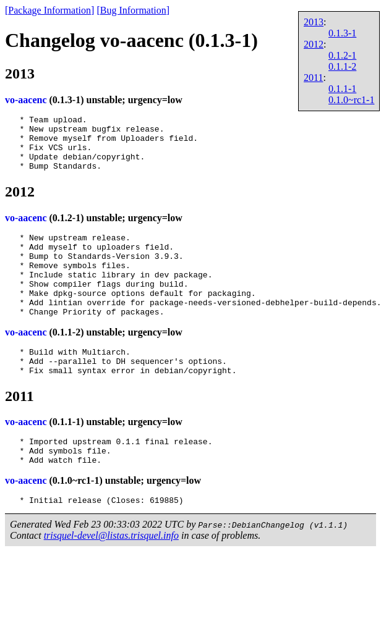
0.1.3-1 (342, 33)
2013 (313, 22)
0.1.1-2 (342, 66)
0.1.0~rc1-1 (351, 100)
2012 (313, 44)
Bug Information (133, 10)
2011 (313, 77)
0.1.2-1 (342, 55)
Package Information (49, 10)
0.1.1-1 (342, 88)
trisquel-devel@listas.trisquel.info (111, 576)
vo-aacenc (26, 100)
